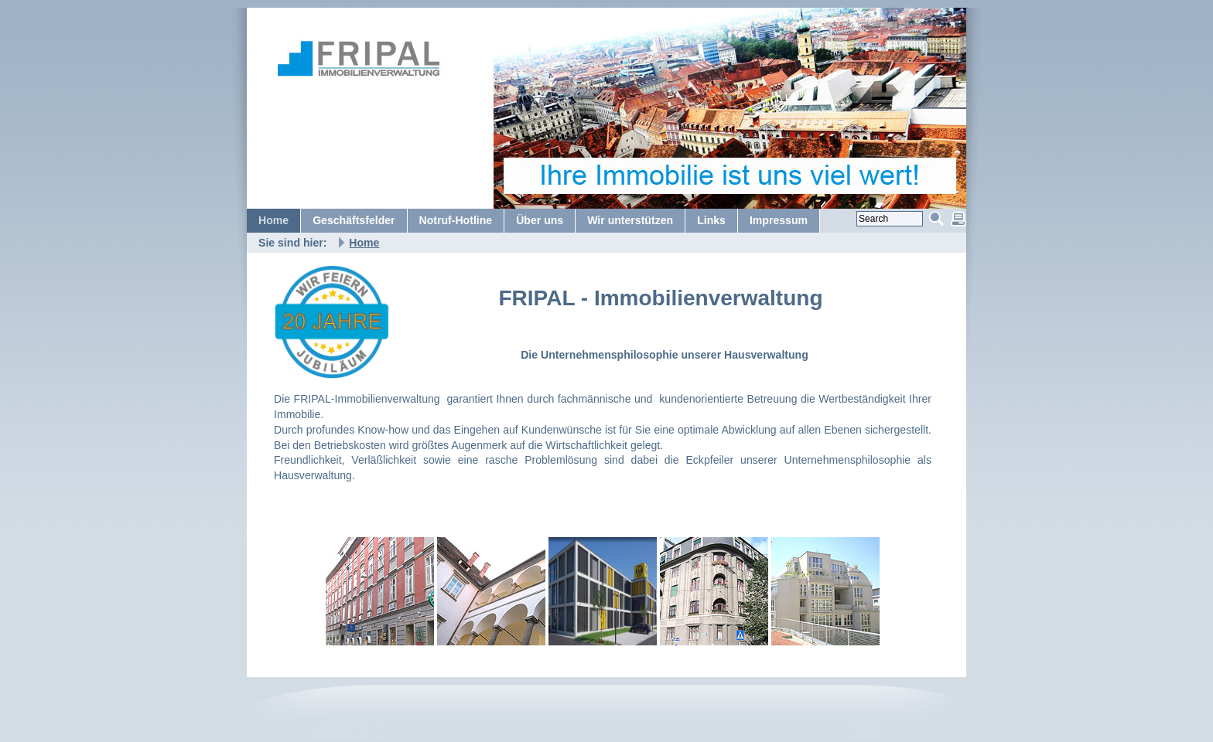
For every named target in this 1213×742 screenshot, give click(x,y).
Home (364, 243)
